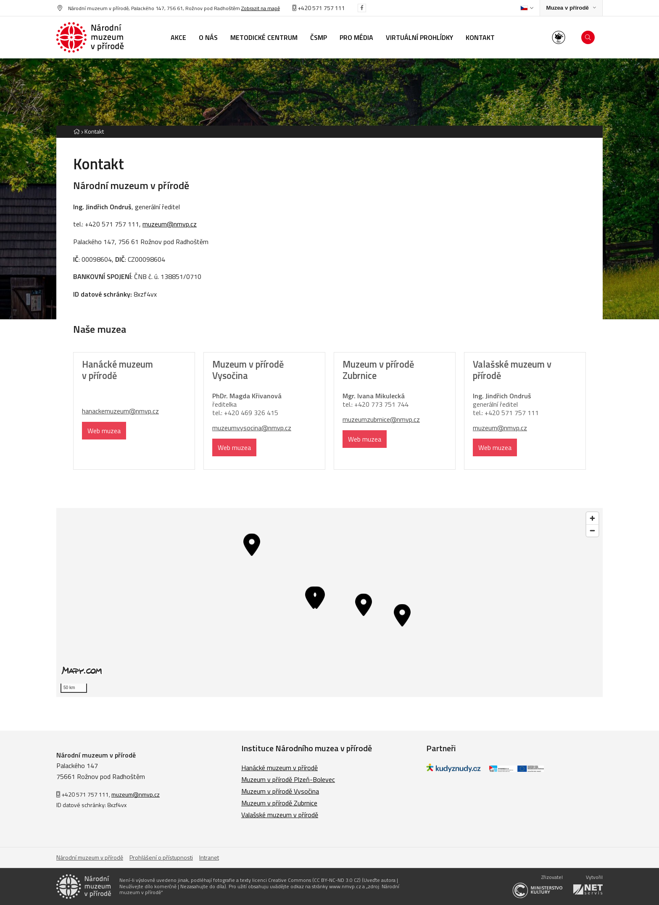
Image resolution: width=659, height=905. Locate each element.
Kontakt (94, 131)
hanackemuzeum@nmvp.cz (120, 411)
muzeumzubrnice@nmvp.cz (381, 419)
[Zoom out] (592, 530)
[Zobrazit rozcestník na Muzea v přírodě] (571, 8)
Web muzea (104, 431)
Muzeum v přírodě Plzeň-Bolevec (288, 779)
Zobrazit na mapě (260, 8)
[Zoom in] (592, 518)
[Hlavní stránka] (76, 131)
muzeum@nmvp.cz (169, 224)
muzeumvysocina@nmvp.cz (251, 428)
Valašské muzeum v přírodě (279, 815)
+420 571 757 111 (319, 7)
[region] (329, 602)
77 (375, 404)
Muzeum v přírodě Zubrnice (279, 803)
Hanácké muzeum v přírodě (279, 768)
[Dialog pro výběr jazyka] (527, 8)
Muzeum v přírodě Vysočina (280, 791)
